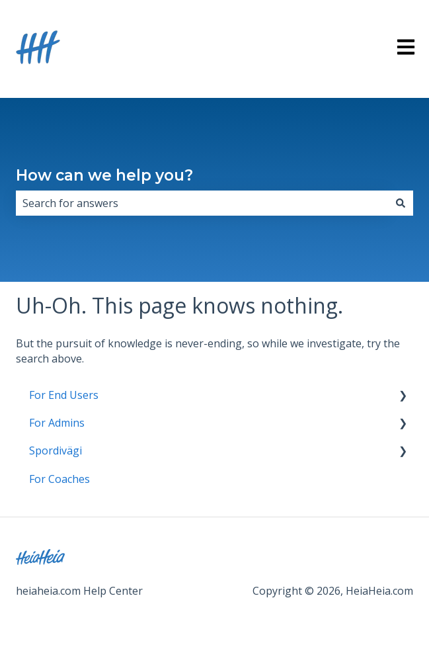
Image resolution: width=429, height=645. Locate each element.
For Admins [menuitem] (57, 422)
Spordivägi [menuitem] (55, 450)
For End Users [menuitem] (63, 395)
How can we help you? (104, 175)
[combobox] (202, 203)
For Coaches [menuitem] (59, 479)
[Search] (400, 203)
